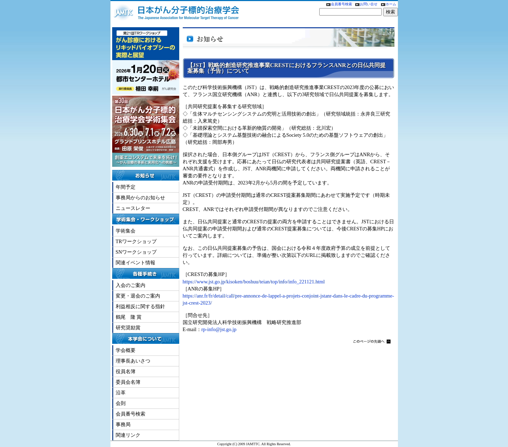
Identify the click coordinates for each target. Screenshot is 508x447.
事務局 (123, 424)
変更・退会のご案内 (138, 296)
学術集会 (125, 231)
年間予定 (125, 187)
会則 (121, 403)
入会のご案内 (130, 285)
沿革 (121, 392)
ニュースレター (133, 208)
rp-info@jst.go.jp (219, 329)
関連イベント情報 (135, 262)
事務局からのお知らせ (140, 197)
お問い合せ (366, 4)
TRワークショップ (136, 241)
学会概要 (125, 350)
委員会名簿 (128, 382)
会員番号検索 (338, 4)
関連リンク (128, 435)
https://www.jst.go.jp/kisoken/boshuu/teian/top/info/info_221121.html (254, 281)
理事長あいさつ (133, 361)
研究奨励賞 (128, 327)
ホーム (387, 4)
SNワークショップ (136, 252)
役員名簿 (125, 371)
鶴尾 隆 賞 (129, 317)
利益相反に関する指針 (140, 306)
